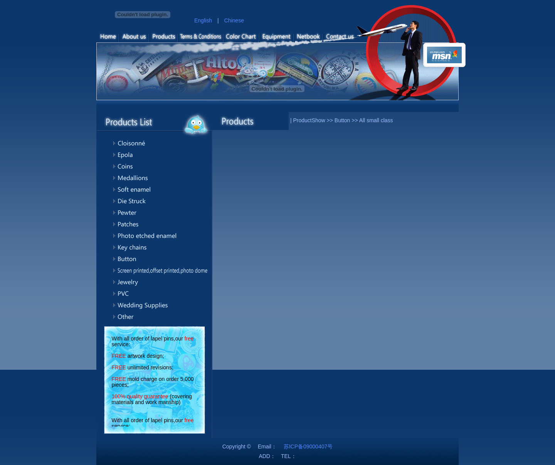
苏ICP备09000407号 (308, 446)
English (203, 20)
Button (342, 120)
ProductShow (309, 120)
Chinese (234, 20)
